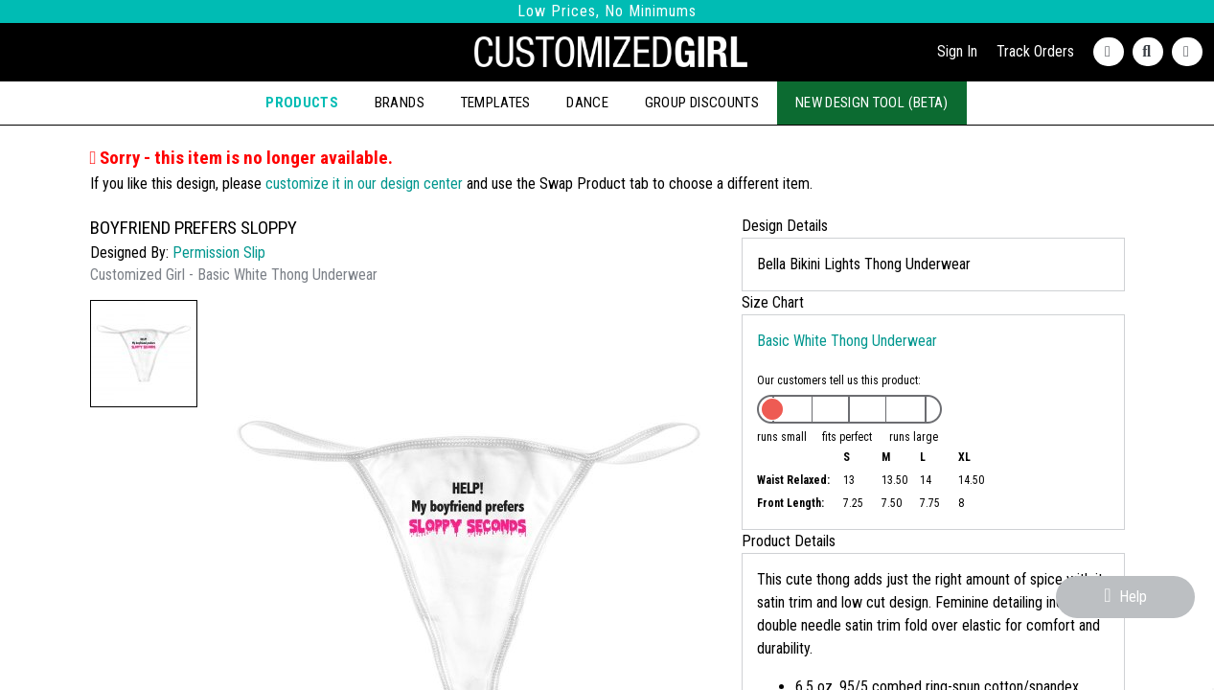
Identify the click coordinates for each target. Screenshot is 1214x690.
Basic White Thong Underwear (847, 341)
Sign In (957, 51)
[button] (143, 353)
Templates (496, 102)
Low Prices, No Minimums (607, 11)
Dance (587, 102)
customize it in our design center (364, 183)
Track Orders (1035, 51)
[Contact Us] (1113, 51)
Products (301, 102)
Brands (399, 102)
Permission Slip (218, 252)
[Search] (1152, 51)
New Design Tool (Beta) (872, 102)
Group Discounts (702, 102)
